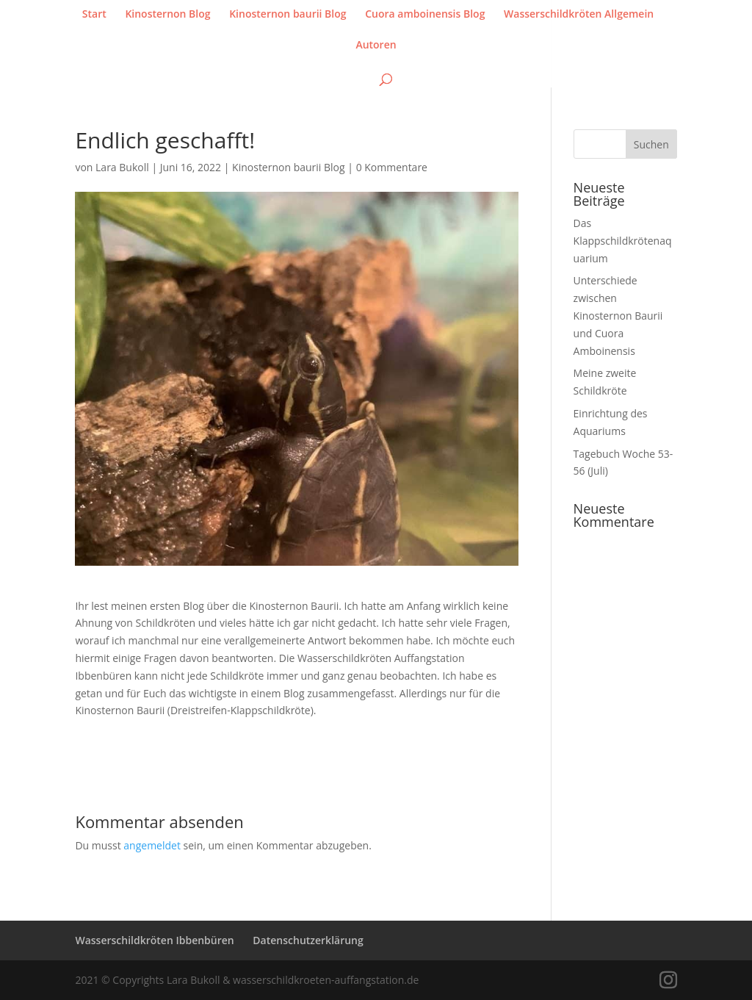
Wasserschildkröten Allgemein (579, 15)
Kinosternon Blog (167, 15)
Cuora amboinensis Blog (425, 15)
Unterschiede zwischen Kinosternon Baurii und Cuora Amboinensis (618, 315)
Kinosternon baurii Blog (287, 15)
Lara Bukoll (122, 167)
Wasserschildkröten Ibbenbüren (154, 940)
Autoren (375, 45)
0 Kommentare (391, 167)
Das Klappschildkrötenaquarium (623, 240)
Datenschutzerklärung (308, 940)
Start (94, 15)
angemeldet (152, 845)
